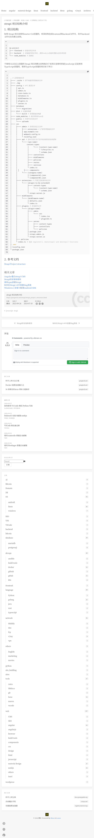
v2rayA (78, 10)
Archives (87, 10)
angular (12, 10)
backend (54, 10)
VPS (5, 438)
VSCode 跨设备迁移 (12, 425)
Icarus (58, 818)
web (22, 20)
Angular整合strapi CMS (14, 276)
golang (70, 10)
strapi (16, 311)
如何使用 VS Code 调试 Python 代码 (18, 405)
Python (17, 408)
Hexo (62, 10)
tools (6, 428)
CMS (27, 20)
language (8, 408)
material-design (24, 10)
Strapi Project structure (15, 263)
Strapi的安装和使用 (12, 279)
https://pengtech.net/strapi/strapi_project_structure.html (26, 297)
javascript (9, 311)
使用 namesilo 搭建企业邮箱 (15, 435)
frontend (44, 10)
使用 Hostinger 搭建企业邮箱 (15, 445)
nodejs (12, 418)
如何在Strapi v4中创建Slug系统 (17, 285)
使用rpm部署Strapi (12, 282)
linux (36, 10)
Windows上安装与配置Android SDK (20, 287)
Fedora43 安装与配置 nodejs (15, 415)
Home (3, 10)
